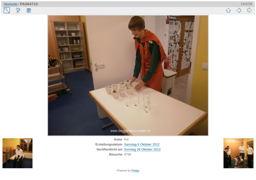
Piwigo (135, 170)
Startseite (10, 4)
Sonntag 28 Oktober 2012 (142, 149)
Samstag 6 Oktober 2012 (142, 144)
